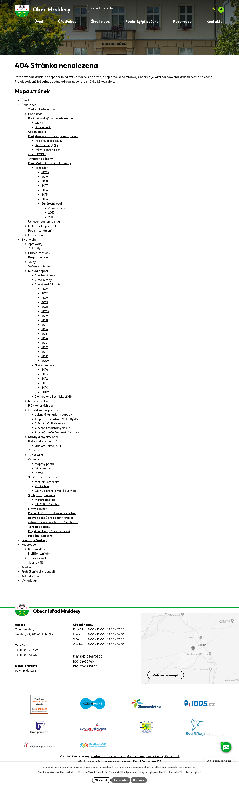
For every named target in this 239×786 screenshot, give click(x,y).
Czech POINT (37, 156)
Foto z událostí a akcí (42, 443)
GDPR (39, 124)
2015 (44, 196)
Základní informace (41, 111)
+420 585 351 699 (26, 657)
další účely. (191, 766)
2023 (44, 300)
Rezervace (29, 546)
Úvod (25, 102)
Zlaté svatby (43, 282)
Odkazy (33, 461)
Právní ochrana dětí (48, 151)
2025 (44, 291)
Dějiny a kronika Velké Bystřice (55, 492)
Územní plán (36, 237)
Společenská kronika (48, 286)
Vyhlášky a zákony (40, 160)
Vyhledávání (30, 582)
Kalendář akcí (31, 578)
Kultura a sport (38, 273)
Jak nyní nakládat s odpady (53, 416)
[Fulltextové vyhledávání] (189, 11)
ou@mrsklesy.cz (25, 677)
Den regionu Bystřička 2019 (53, 398)
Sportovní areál (45, 277)
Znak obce (42, 488)
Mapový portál (44, 466)
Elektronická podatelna (43, 228)
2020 (45, 174)
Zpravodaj (35, 246)
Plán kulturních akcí (41, 407)
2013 (44, 344)
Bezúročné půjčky (46, 147)
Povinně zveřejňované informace (50, 120)
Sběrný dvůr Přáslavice (50, 425)
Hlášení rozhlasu (39, 255)
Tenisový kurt (37, 560)
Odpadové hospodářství (44, 412)
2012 (44, 349)
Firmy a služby (37, 510)
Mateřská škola (45, 501)
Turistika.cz (36, 457)
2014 (44, 201)
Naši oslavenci (44, 367)
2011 (44, 353)
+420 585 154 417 (26, 662)
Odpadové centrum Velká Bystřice (58, 421)
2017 (44, 187)
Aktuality (34, 250)
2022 (44, 304)
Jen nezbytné (120, 779)
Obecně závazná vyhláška (52, 430)
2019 (44, 178)
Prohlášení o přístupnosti (38, 573)
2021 (44, 308)
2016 (44, 192)
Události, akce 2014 (48, 448)
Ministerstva (43, 470)
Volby (32, 264)
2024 (45, 295)
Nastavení (140, 779)
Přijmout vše (100, 779)
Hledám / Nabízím (40, 537)
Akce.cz (33, 452)
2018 (44, 183)
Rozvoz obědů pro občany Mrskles (50, 519)
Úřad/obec (29, 107)
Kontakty (28, 569)
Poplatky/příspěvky (34, 542)
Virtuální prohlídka (47, 483)
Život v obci (29, 241)
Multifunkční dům (39, 555)
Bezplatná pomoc (40, 259)
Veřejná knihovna (40, 268)
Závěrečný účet (51, 205)
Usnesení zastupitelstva (44, 223)
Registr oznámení (40, 232)
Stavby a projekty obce (43, 439)
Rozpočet (41, 169)
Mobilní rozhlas (38, 403)
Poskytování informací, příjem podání (53, 138)
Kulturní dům (36, 551)
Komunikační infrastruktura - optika (52, 515)
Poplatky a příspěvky (48, 142)
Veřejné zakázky (39, 528)
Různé (39, 475)
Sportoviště (36, 564)
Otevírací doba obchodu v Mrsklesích (53, 524)
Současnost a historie (42, 479)
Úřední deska (37, 133)
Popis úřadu (36, 116)
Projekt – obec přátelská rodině (49, 533)
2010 (44, 358)
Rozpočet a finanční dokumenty (49, 165)
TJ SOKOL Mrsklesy (47, 506)
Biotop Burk (43, 129)
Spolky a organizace (41, 497)
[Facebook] (220, 11)
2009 (45, 362)
